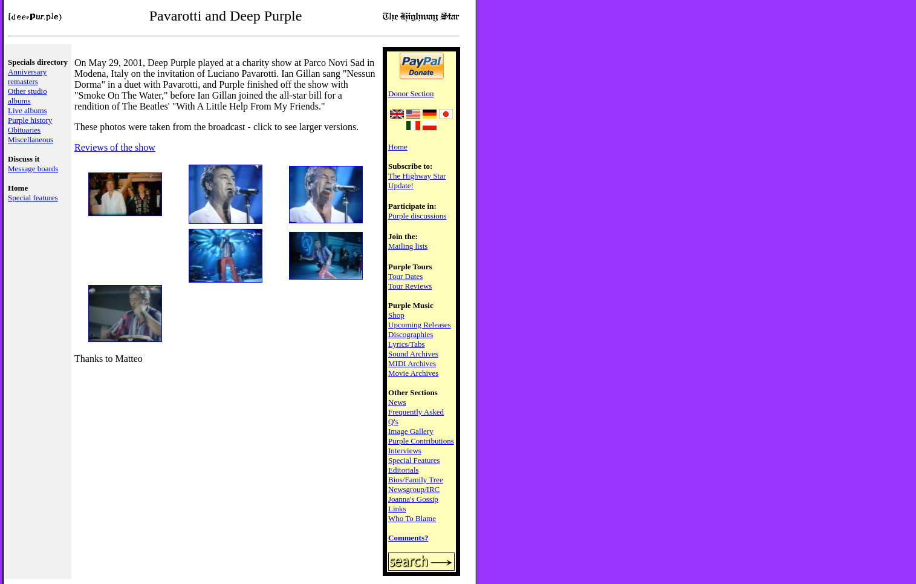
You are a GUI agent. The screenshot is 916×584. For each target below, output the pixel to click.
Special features (33, 197)
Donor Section (411, 93)
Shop (396, 315)
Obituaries (24, 129)
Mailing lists (407, 246)
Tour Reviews (410, 285)
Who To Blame (412, 518)
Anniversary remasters (27, 76)
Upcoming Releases (419, 324)
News (397, 402)
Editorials (403, 469)
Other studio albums (27, 96)
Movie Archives (413, 373)
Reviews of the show (114, 147)
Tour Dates (405, 276)
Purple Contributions (421, 440)
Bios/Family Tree (415, 479)
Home (398, 146)
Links (397, 508)
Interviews (404, 450)
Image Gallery (411, 431)
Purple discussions (417, 215)
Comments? (408, 537)
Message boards (33, 168)
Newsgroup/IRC (414, 489)
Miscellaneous (30, 139)
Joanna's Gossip (413, 499)
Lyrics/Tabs (406, 344)
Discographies (410, 334)
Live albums (27, 110)
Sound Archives (413, 353)
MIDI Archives (412, 363)
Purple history (30, 120)
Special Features (414, 460)
